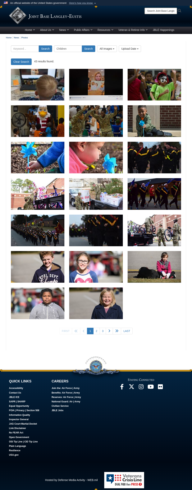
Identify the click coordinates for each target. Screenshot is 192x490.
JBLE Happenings (163, 31)
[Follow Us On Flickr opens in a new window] (160, 389)
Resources (105, 31)
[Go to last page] (127, 332)
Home (30, 31)
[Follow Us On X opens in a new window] (131, 389)
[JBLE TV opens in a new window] (150, 389)
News (64, 31)
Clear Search (21, 63)
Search (45, 50)
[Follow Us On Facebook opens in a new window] (122, 389)
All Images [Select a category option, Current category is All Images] (107, 50)
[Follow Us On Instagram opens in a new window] (141, 389)
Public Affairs (83, 31)
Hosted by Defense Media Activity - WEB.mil (71, 481)
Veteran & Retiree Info (133, 31)
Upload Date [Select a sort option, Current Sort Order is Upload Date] (130, 50)
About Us (47, 31)
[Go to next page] (109, 332)
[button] (83, 3)
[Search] (160, 11)
